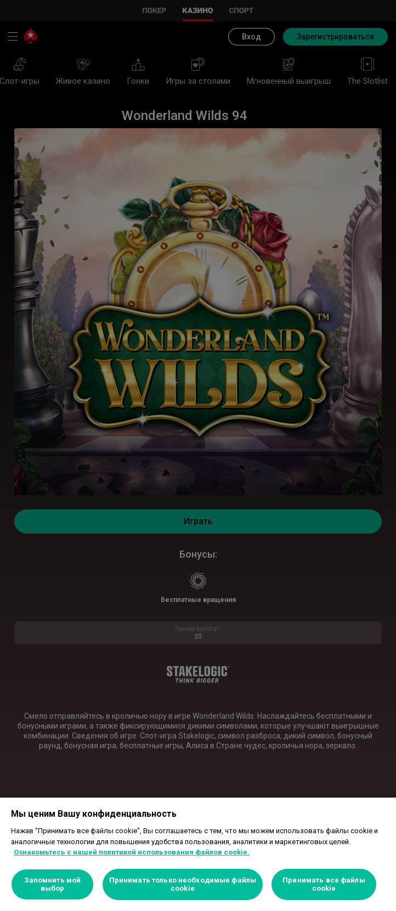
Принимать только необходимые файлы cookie (182, 884)
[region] (198, 854)
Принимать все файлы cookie (323, 884)
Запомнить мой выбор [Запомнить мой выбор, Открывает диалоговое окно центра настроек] (52, 884)
